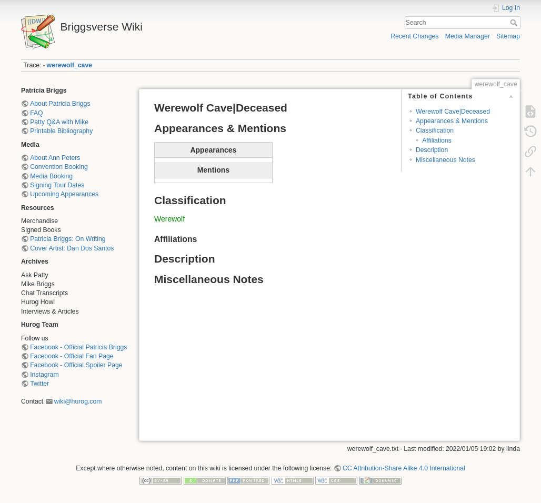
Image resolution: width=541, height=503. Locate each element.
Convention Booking (59, 166)
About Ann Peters (55, 158)
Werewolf (169, 219)
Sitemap (508, 36)
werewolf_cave (69, 65)
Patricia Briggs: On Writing (67, 239)
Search (515, 22)
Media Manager (467, 36)
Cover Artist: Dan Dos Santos (72, 248)
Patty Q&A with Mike (59, 122)
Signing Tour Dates (57, 185)
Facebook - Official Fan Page (71, 356)
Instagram (44, 374)
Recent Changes (414, 36)
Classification (435, 130)
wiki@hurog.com (78, 401)
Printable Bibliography (61, 131)
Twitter (39, 383)
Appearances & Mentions (452, 121)
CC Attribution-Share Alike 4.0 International (404, 468)
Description (432, 150)
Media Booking (51, 176)
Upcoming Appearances (64, 194)
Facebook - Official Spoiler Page (76, 365)
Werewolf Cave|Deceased (453, 111)
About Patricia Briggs (60, 103)
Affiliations (437, 140)
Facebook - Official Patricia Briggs (78, 347)
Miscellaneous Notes (445, 160)
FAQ (36, 113)
